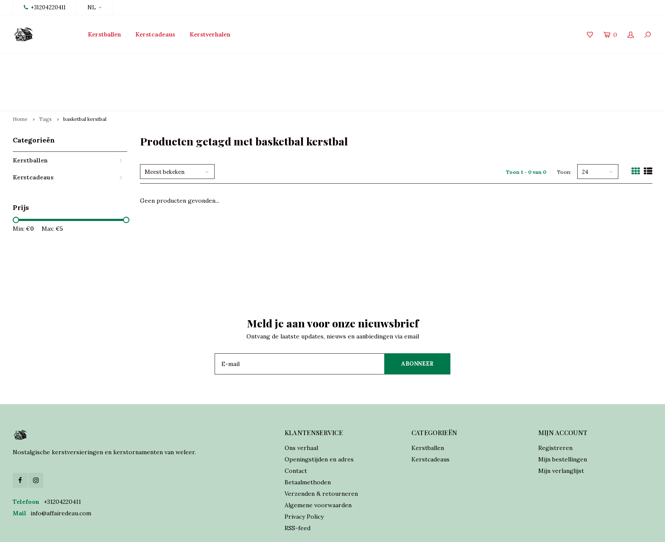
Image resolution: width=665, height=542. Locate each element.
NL (94, 7)
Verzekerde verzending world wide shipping (586, 62)
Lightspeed (200, 529)
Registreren (555, 408)
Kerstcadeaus (155, 34)
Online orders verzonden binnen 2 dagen (400, 62)
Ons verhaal (301, 408)
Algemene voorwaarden (318, 465)
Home (20, 79)
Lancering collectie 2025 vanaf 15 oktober (76, 62)
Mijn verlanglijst (561, 431)
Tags (45, 79)
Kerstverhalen (210, 34)
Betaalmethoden (308, 442)
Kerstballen (104, 34)
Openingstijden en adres (319, 419)
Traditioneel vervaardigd (240, 62)
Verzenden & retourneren (321, 454)
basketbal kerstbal (84, 79)
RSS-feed (297, 488)
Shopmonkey (265, 529)
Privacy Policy (304, 477)
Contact (296, 431)
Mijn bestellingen (562, 419)
